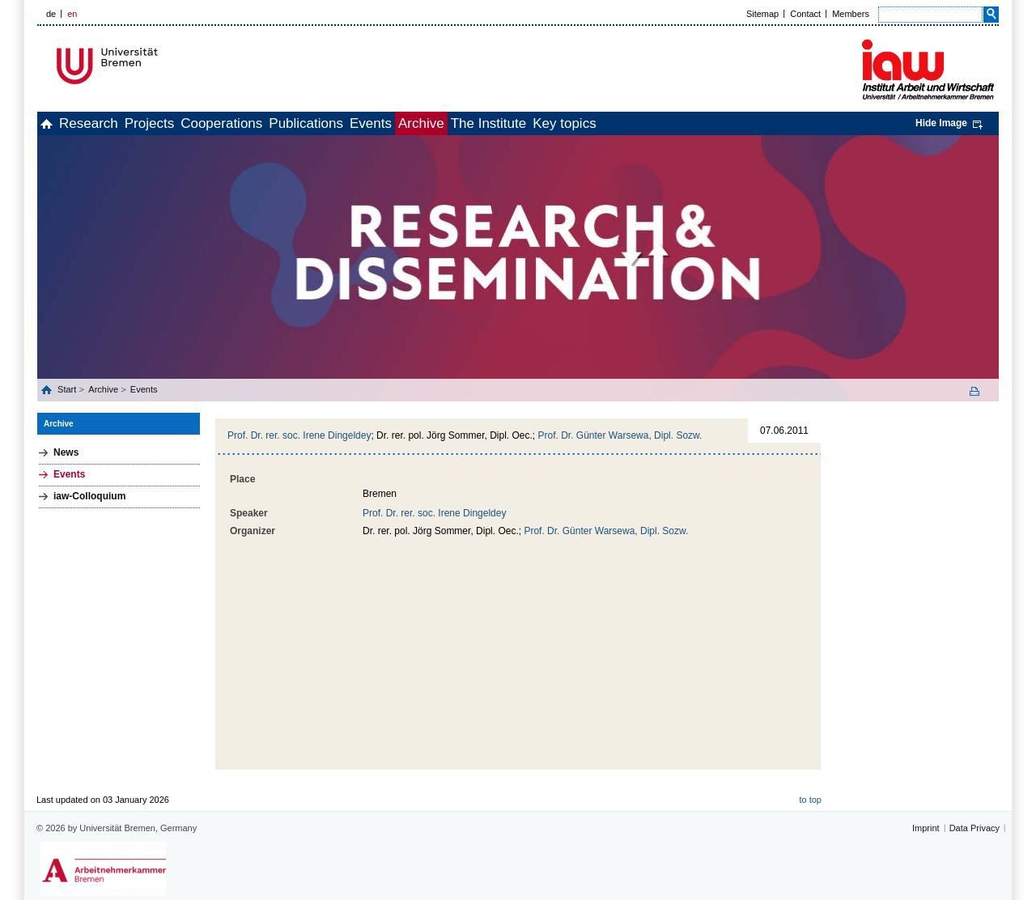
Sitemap (762, 14)
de (51, 14)
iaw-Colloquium (89, 496)
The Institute (622, 123)
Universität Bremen (161, 66)
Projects (194, 123)
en (72, 14)
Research (115, 123)
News (66, 452)
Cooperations (284, 123)
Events (469, 123)
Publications (386, 123)
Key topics (715, 123)
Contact (805, 14)
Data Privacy (974, 804)
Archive (537, 123)
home (55, 123)
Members (850, 14)
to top (810, 776)
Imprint (926, 804)
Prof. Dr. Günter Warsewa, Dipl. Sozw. (619, 435)
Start (68, 389)
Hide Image (941, 123)
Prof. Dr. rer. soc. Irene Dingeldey (299, 435)
